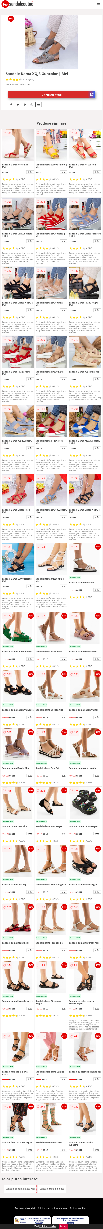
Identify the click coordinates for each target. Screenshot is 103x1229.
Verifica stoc (68, 94)
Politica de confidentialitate (53, 1208)
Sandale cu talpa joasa (52, 1188)
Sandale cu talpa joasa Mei (20, 1188)
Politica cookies (78, 1208)
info (30, 172)
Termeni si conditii (25, 1208)
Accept (63, 1226)
